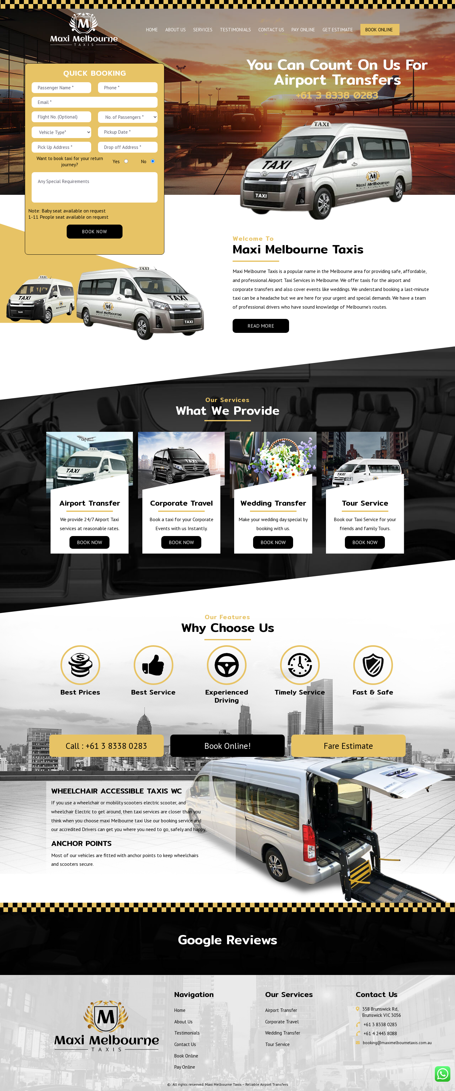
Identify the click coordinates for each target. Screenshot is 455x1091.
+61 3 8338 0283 (321, 95)
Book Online (379, 30)
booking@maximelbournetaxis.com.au (397, 1042)
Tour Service (277, 1044)
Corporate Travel (282, 1022)
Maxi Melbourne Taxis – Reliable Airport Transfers (246, 1084)
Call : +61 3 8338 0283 (106, 745)
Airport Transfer (281, 1010)
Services (202, 30)
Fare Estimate (348, 745)
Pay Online (303, 30)
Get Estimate (338, 30)
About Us (175, 30)
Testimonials (235, 30)
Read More (261, 326)
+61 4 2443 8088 (380, 1033)
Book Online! (227, 745)
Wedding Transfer (282, 1033)
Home (152, 30)
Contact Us (271, 30)
